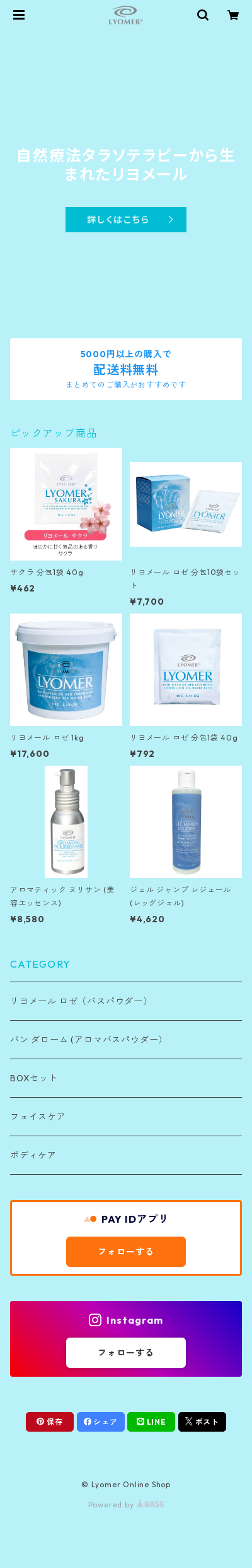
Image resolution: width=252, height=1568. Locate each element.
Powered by (126, 1504)
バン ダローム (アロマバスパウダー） (89, 1039)
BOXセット (34, 1078)
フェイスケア (38, 1116)
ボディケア (33, 1155)
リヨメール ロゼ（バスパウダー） (81, 1001)
